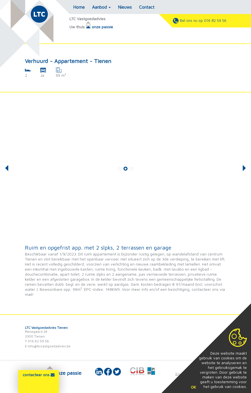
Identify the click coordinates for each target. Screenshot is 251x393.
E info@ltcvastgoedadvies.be (48, 346)
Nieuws (125, 7)
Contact (146, 7)
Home (79, 7)
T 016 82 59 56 (37, 341)
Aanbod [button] (101, 7)
